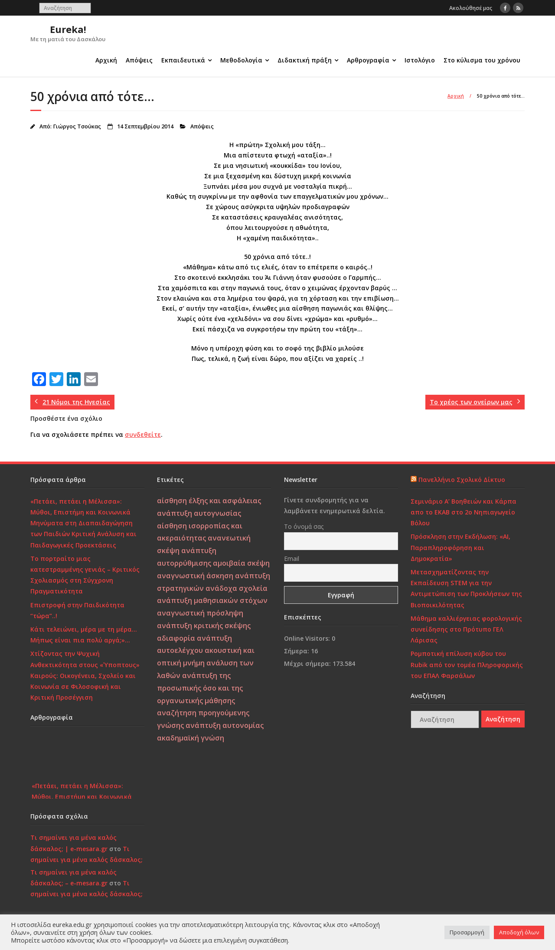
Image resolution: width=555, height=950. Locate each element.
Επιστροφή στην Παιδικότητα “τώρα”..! (77, 610)
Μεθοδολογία (241, 60)
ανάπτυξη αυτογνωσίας (199, 513)
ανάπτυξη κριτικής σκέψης (204, 625)
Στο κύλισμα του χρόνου (482, 60)
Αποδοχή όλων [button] (519, 932)
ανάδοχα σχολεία (237, 588)
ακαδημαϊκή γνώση (190, 738)
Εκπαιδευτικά (183, 60)
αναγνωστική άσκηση (195, 575)
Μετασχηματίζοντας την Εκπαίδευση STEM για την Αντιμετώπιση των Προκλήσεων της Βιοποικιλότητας (466, 588)
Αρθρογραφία (368, 60)
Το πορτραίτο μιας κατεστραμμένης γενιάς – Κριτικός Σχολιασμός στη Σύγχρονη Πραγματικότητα (85, 575)
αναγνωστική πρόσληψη (200, 613)
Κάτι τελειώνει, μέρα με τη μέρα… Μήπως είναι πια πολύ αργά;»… (83, 634)
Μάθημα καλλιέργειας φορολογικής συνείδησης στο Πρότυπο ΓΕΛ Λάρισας (466, 629)
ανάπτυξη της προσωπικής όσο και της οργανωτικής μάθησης (200, 688)
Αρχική (106, 60)
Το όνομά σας (303, 526)
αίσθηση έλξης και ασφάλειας (209, 500)
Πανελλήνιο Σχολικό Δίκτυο (461, 479)
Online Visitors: (308, 638)
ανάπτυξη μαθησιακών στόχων (212, 600)
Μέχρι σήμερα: (308, 663)
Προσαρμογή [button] (467, 932)
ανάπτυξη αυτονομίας (225, 725)
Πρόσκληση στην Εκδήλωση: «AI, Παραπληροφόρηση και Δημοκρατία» (460, 547)
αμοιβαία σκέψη (241, 563)
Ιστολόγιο (420, 60)
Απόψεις (139, 60)
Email (291, 558)
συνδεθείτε (143, 434)
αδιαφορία (176, 638)
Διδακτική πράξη (305, 60)
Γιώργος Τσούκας (77, 126)
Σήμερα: (297, 651)
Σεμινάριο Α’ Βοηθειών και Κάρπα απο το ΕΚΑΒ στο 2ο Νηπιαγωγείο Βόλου (463, 512)
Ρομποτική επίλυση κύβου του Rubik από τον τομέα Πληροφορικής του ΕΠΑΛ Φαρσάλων (467, 664)
